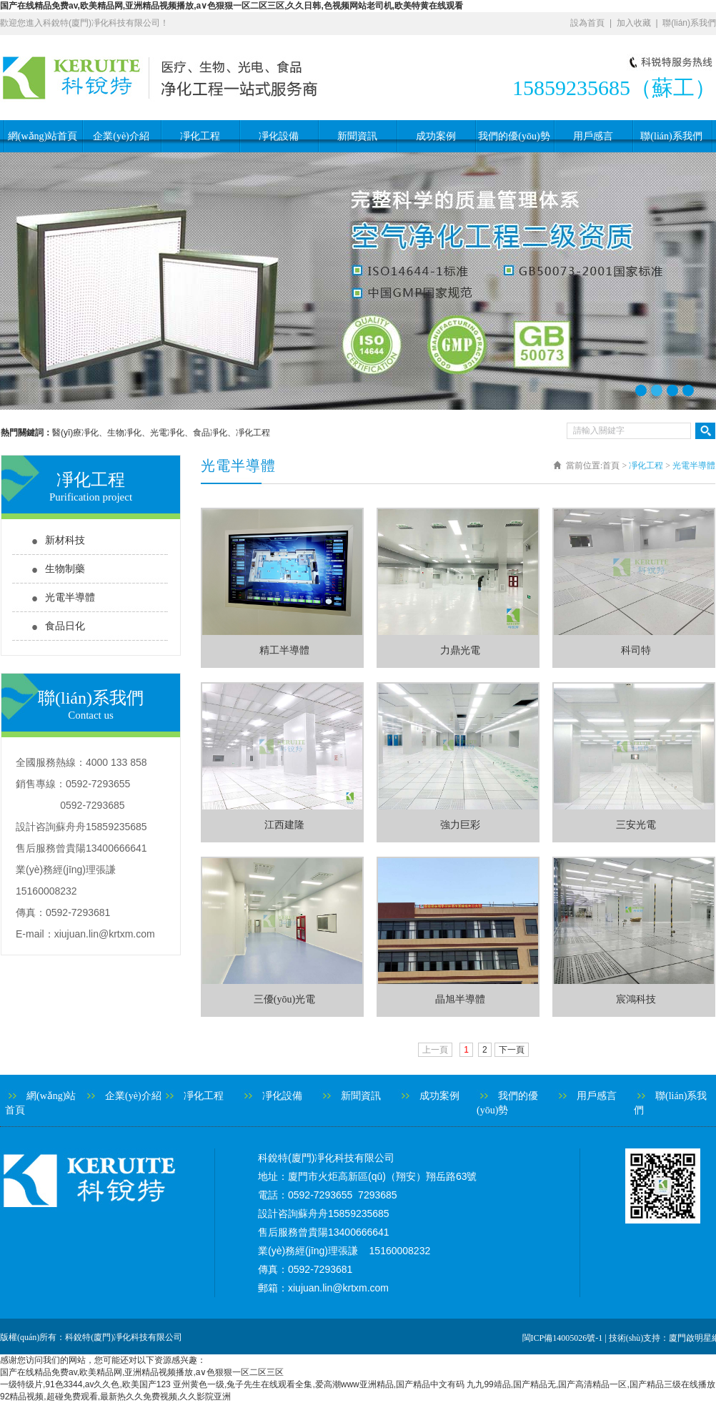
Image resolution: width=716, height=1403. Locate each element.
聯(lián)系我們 (689, 23)
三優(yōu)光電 (284, 999)
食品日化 (65, 626)
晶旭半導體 (460, 999)
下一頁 (511, 1050)
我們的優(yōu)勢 (514, 136)
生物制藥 (65, 568)
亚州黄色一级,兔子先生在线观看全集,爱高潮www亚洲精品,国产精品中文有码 (318, 1384)
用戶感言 (593, 136)
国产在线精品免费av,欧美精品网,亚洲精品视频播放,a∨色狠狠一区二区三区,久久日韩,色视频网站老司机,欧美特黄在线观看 (231, 6)
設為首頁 (587, 23)
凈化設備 (279, 136)
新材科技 (65, 540)
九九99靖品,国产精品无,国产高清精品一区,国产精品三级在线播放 (591, 1384)
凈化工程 (200, 136)
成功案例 (436, 136)
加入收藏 (634, 23)
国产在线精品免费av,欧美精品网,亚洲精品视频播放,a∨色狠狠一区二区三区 (142, 1372)
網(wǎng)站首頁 (42, 136)
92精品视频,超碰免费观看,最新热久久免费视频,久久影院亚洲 (115, 1397)
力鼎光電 (460, 650)
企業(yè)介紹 (121, 136)
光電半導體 (70, 597)
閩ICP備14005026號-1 (562, 1338)
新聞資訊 (357, 136)
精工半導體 (284, 650)
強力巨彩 (460, 824)
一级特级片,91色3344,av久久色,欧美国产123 (85, 1384)
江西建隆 (284, 824)
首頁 (611, 466)
